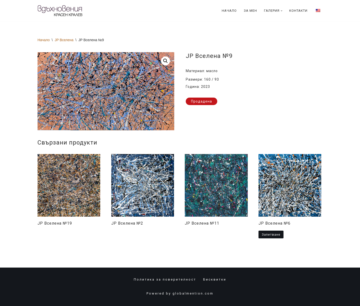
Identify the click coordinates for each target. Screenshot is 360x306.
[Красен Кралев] (60, 10)
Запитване (271, 234)
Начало (229, 10)
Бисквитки (214, 279)
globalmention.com (193, 293)
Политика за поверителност (165, 279)
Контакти (298, 10)
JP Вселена (64, 40)
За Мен (250, 10)
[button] (281, 11)
